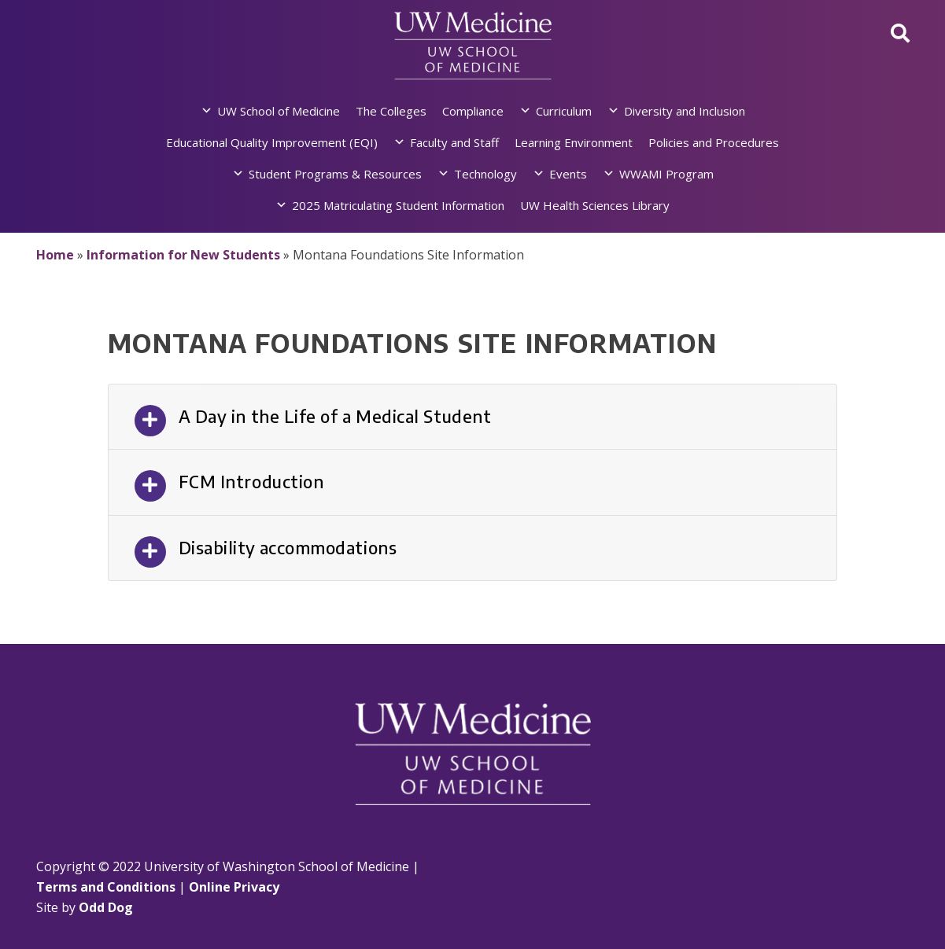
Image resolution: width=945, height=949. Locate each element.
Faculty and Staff (454, 142)
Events (568, 174)
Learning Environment (574, 142)
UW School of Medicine (278, 111)
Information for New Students (183, 254)
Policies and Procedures (713, 142)
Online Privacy (234, 887)
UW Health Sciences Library (595, 205)
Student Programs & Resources (335, 174)
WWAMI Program (666, 174)
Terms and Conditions (105, 887)
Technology (485, 174)
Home (55, 254)
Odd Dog (106, 907)
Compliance (473, 111)
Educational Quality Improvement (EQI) (272, 142)
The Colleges (391, 111)
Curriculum (564, 111)
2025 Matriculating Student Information (398, 205)
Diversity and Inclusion (684, 111)
